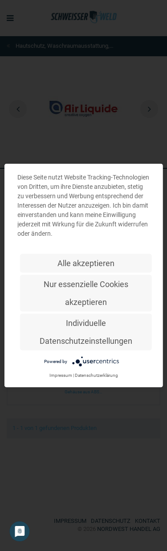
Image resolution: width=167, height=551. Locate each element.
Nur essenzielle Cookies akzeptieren (86, 293)
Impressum (60, 375)
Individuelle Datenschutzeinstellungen (86, 332)
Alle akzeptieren (85, 263)
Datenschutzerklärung (96, 375)
